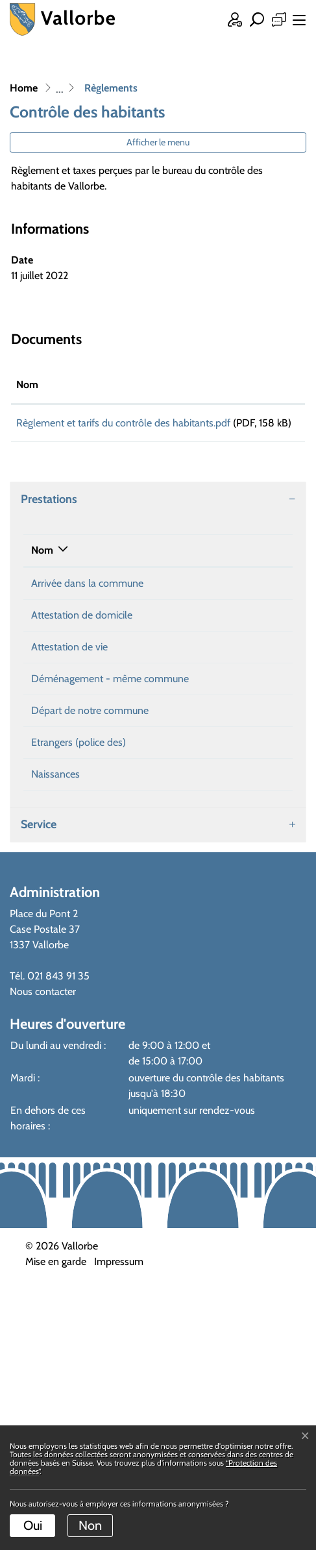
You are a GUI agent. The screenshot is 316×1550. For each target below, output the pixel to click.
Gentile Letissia (158, 599)
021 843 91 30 (252, 599)
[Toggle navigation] (296, 21)
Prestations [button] (49, 515)
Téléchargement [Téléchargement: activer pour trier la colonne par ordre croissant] (262, 384)
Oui (32, 1525)
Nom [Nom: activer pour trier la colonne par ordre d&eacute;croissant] (42, 566)
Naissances (55, 1039)
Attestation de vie (69, 725)
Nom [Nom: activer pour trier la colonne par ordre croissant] (27, 384)
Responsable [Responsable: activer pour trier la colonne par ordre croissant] (154, 566)
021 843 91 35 (58, 1241)
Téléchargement (263, 425)
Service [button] (38, 1089)
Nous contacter (43, 1256)
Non (90, 1525)
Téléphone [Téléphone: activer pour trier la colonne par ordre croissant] (244, 566)
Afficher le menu (158, 142)
